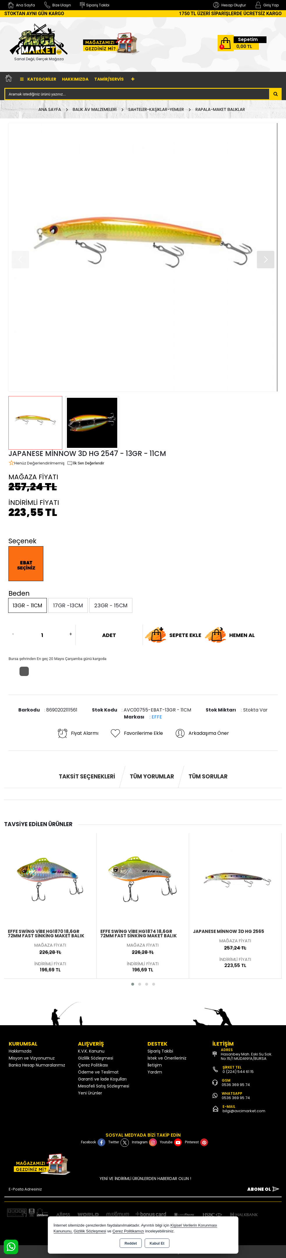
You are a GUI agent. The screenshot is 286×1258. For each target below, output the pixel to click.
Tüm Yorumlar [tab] (152, 776)
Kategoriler (38, 79)
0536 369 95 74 (236, 1084)
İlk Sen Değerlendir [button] (85, 463)
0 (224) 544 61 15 (238, 1071)
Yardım (155, 1072)
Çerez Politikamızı (128, 1231)
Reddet (131, 1243)
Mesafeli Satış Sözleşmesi (103, 1086)
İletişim (155, 1065)
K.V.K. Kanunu (91, 1051)
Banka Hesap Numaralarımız (37, 1065)
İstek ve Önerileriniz (167, 1058)
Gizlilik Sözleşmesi (95, 1058)
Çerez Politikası (93, 1065)
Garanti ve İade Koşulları (102, 1079)
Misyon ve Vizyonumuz (32, 1058)
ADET (109, 635)
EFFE (157, 717)
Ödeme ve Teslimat (98, 1072)
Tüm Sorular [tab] (208, 776)
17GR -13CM (68, 605)
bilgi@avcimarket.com (244, 1111)
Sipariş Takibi (160, 1051)
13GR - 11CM (27, 605)
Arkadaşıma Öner (202, 733)
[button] (265, 259)
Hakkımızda (75, 79)
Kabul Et (157, 1243)
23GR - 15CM (110, 605)
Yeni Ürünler (90, 1093)
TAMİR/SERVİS (109, 79)
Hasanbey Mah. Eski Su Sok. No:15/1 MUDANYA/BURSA (246, 1056)
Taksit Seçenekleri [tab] (87, 776)
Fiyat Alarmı (77, 733)
